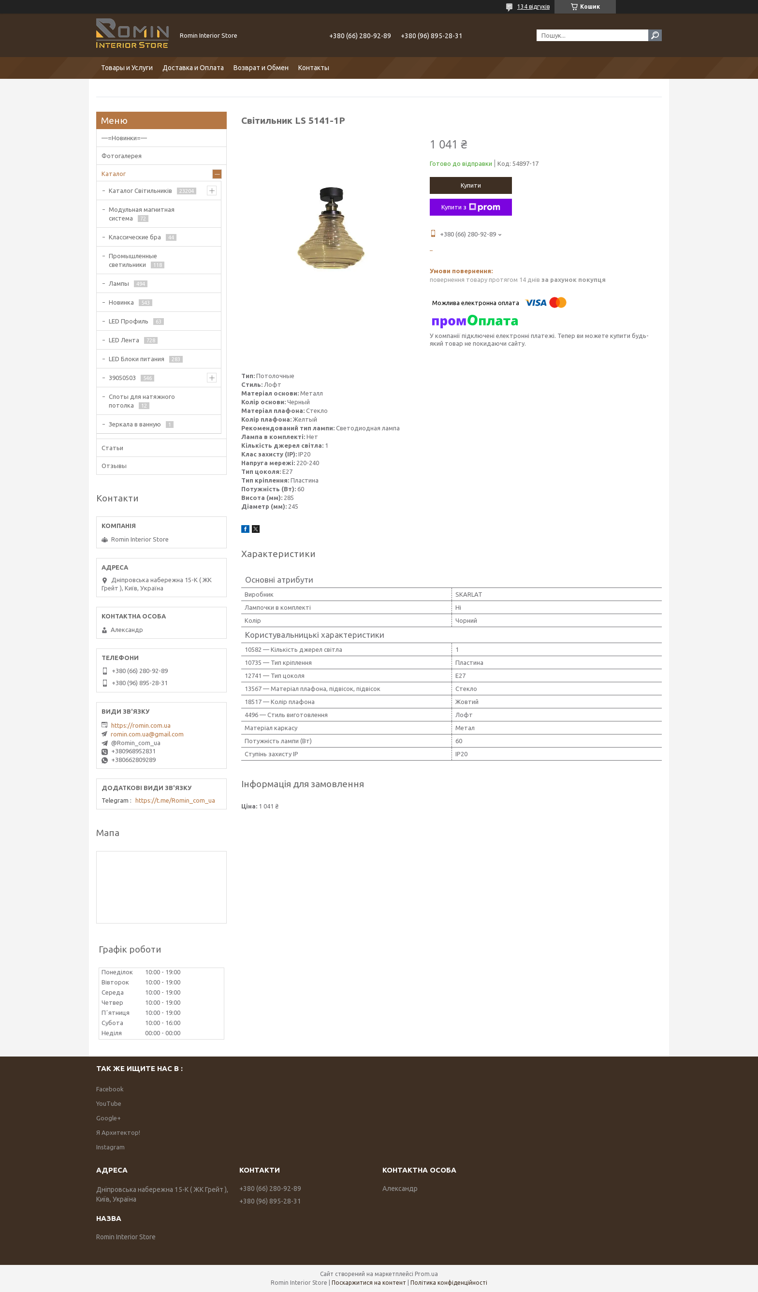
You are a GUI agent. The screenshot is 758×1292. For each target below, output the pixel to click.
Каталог (114, 173)
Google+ (108, 1118)
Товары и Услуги (127, 68)
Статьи (112, 447)
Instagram (110, 1147)
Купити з (470, 207)
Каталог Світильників (140, 190)
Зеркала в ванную (135, 424)
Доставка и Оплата (193, 68)
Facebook (110, 1089)
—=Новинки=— (124, 137)
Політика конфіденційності (448, 1282)
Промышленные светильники (133, 260)
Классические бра (135, 237)
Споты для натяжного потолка (142, 401)
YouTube (108, 1103)
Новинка (121, 302)
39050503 (122, 377)
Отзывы (114, 465)
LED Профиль (128, 321)
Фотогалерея (122, 155)
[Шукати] (655, 35)
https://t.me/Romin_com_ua (175, 800)
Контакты (313, 68)
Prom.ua (426, 1274)
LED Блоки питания (136, 358)
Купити (471, 185)
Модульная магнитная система (142, 213)
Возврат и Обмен (261, 68)
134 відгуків (533, 6)
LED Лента (124, 340)
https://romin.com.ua (141, 725)
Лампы (119, 283)
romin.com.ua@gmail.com (147, 734)
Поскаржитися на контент (369, 1282)
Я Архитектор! (118, 1132)
